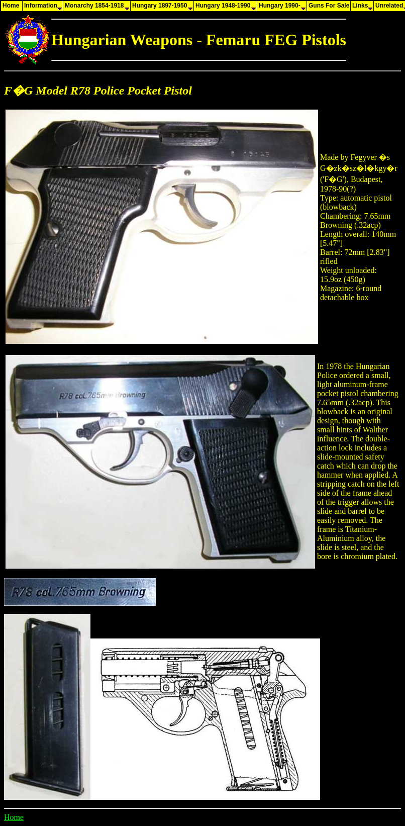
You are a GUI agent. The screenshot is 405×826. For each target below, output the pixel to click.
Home (14, 817)
